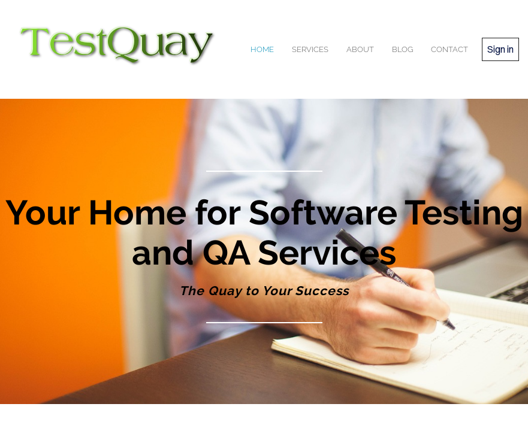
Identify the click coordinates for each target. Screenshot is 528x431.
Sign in (500, 49)
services (310, 49)
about (360, 49)
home (262, 49)
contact (449, 49)
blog (402, 49)
